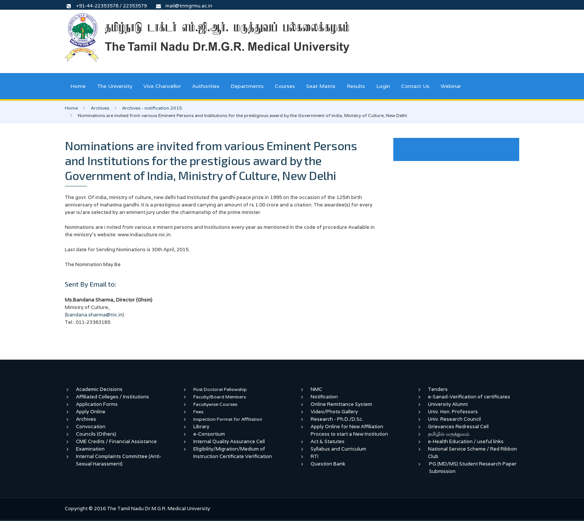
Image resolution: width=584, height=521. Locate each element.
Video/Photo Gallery (334, 411)
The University (114, 86)
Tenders (438, 389)
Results (356, 86)
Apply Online (90, 411)
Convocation (90, 426)
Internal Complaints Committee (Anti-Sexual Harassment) (118, 460)
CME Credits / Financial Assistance (116, 441)
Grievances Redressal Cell (458, 426)
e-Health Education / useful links (466, 441)
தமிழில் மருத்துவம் (448, 434)
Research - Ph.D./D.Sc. (337, 419)
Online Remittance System (341, 404)
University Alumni (448, 404)
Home (78, 86)
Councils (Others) (96, 434)
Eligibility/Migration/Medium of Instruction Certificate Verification (232, 453)
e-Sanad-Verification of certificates (469, 397)
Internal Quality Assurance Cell (229, 441)
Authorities (205, 86)
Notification (324, 397)
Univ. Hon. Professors (453, 411)
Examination (90, 449)
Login (383, 86)
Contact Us (415, 86)
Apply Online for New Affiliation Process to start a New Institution (350, 430)
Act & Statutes (328, 441)
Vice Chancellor (162, 86)
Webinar (451, 86)
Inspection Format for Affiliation (227, 419)
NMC (316, 389)
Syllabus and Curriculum (338, 449)
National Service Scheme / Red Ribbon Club (472, 453)
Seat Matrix (321, 86)
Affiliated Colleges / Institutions (112, 397)
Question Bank (328, 464)
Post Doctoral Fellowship (220, 389)
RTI (314, 456)
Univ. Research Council (454, 419)
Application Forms (97, 404)
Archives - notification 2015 (152, 108)
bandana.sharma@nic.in (94, 315)
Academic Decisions (99, 389)
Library (201, 426)
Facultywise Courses (215, 404)
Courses (285, 86)
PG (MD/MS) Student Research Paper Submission (473, 467)
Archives (100, 108)
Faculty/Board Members (219, 397)
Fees (198, 411)
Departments (247, 86)
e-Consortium (209, 434)
